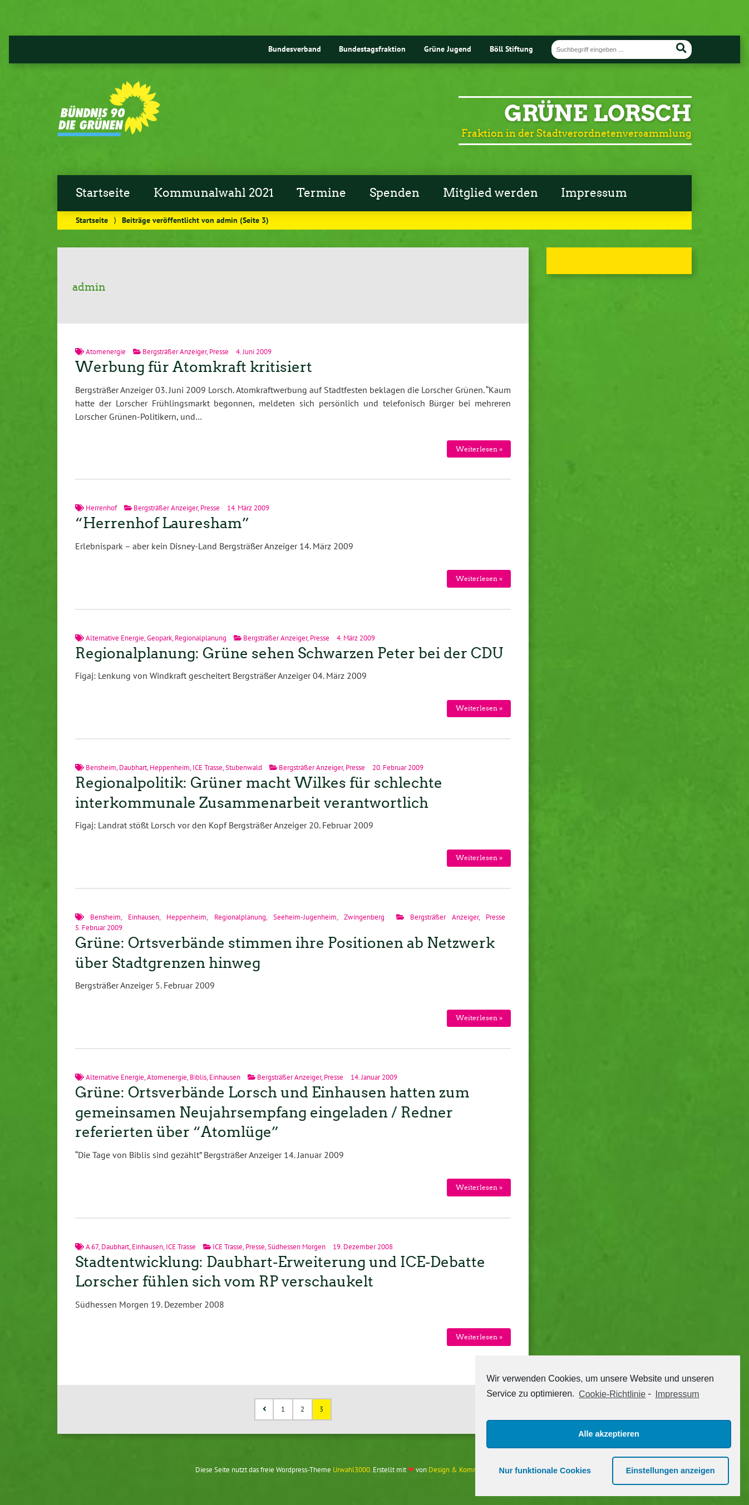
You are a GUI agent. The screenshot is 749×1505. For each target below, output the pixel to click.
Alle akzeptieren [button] (608, 1433)
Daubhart (133, 767)
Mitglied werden (490, 193)
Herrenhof (101, 508)
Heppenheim (170, 767)
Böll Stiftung (511, 48)
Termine (321, 193)
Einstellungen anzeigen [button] (670, 1470)
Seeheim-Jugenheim (305, 917)
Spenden (394, 193)
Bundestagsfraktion (372, 48)
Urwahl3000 (351, 1469)
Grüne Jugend (447, 48)
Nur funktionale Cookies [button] (545, 1470)
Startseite (103, 193)
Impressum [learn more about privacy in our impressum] (677, 1394)
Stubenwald (243, 767)
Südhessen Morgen (297, 1246)
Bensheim (101, 767)
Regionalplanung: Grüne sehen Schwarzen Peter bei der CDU (289, 653)
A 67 (92, 1246)
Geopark (159, 638)
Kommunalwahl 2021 (214, 193)
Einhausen (143, 917)
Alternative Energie (115, 638)
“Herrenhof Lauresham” (162, 523)
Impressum (594, 193)
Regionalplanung (200, 638)
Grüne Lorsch (598, 113)
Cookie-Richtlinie (612, 1394)
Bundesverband (294, 48)
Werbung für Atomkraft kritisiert (193, 367)
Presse (219, 351)
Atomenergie (106, 351)
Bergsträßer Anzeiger (174, 351)
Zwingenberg (364, 917)
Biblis (198, 1077)
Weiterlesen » (479, 449)
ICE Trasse (208, 767)
